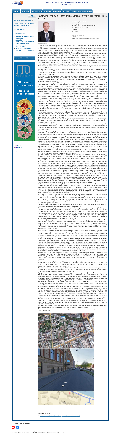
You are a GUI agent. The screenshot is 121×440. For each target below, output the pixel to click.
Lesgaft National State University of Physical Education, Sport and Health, (66, 2)
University (16, 11)
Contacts (66, 11)
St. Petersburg (66, 4)
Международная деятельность (81, 11)
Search (18, 151)
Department (25, 11)
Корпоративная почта (22, 45)
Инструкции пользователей (23, 48)
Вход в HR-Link (20, 46)
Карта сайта (19, 40)
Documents (47, 11)
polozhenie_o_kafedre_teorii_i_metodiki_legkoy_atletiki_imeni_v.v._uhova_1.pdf (60, 416)
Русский (19, 147)
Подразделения (36, 11)
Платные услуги (19, 33)
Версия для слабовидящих (23, 20)
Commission (57, 11)
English (18, 145)
